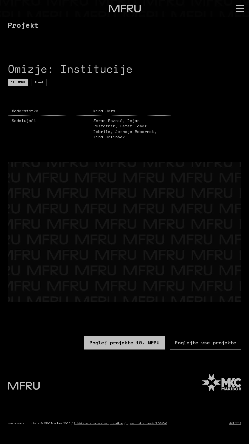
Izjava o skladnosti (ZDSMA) (146, 423)
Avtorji (235, 423)
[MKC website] (221, 383)
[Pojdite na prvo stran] (125, 8)
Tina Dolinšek (109, 137)
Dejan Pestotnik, (116, 123)
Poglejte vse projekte (205, 342)
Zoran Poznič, (110, 120)
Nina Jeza (104, 111)
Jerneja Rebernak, (136, 131)
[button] (240, 8)
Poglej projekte (124, 342)
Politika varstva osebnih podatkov (98, 423)
